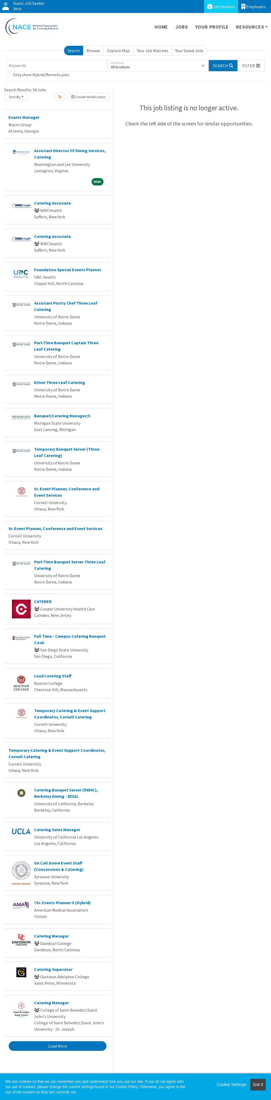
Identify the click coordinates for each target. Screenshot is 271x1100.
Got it (258, 1084)
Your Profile (212, 27)
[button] (251, 65)
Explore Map (118, 50)
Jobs (181, 27)
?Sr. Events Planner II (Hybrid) (62, 902)
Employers (253, 6)
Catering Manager (51, 936)
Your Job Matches (152, 50)
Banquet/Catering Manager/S (62, 415)
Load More (57, 1046)
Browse (93, 50)
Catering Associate (52, 203)
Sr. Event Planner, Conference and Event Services (55, 528)
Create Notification (88, 96)
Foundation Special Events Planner (67, 269)
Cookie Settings (231, 1084)
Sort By (14, 96)
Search (73, 50)
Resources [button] (250, 27)
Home (161, 27)
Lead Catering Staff (52, 675)
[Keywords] (56, 65)
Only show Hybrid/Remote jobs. (41, 74)
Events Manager (23, 117)
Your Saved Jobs (189, 50)
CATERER (43, 601)
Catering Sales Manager (57, 829)
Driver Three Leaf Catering (59, 382)
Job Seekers (221, 6)
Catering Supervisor (53, 969)
